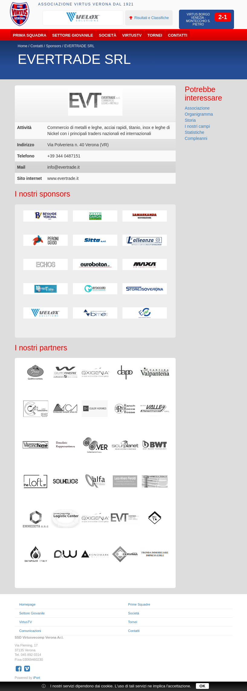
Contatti (177, 35)
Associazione (197, 108)
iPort (36, 677)
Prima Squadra (30, 35)
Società (107, 35)
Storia (190, 120)
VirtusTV (131, 35)
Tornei (155, 35)
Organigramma (199, 114)
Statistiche (194, 132)
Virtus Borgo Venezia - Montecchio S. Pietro (198, 19)
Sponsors (53, 46)
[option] (83, 17)
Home (23, 46)
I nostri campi (197, 126)
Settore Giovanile (72, 35)
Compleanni (196, 138)
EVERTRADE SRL (79, 46)
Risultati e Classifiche (149, 18)
